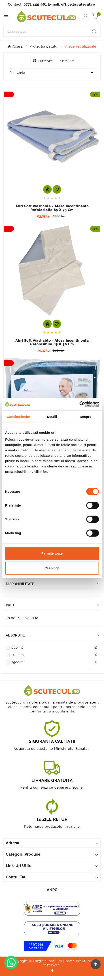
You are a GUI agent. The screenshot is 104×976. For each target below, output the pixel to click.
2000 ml (54, 655)
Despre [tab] (85, 416)
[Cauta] (46, 31)
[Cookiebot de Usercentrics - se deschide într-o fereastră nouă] (79, 404)
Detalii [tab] (52, 416)
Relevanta (52, 72)
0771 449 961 (35, 4)
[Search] (94, 31)
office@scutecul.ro (78, 4)
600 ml (54, 647)
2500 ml (54, 662)
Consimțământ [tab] (18, 416)
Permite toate (52, 553)
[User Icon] (85, 16)
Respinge (52, 568)
